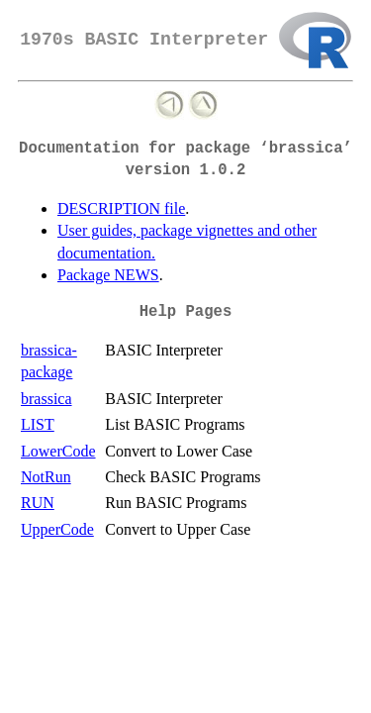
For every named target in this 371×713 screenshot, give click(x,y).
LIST (37, 424)
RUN (37, 502)
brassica (46, 398)
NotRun (46, 476)
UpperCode (57, 529)
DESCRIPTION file (121, 208)
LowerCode (58, 451)
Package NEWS (108, 274)
